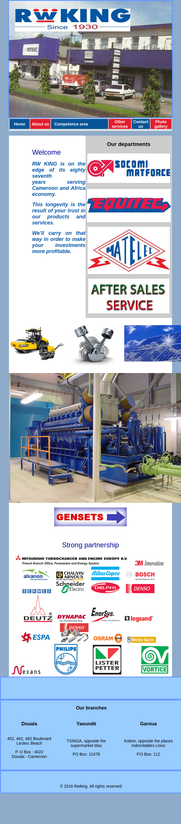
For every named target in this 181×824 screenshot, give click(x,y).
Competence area (71, 124)
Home (19, 124)
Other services (120, 124)
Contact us (140, 124)
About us (40, 124)
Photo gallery (160, 124)
